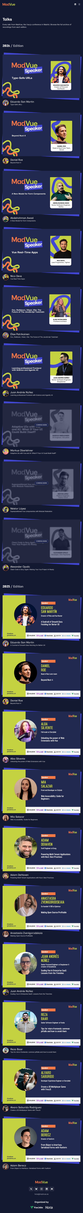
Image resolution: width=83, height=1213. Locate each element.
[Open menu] (79, 4)
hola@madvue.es (42, 1194)
